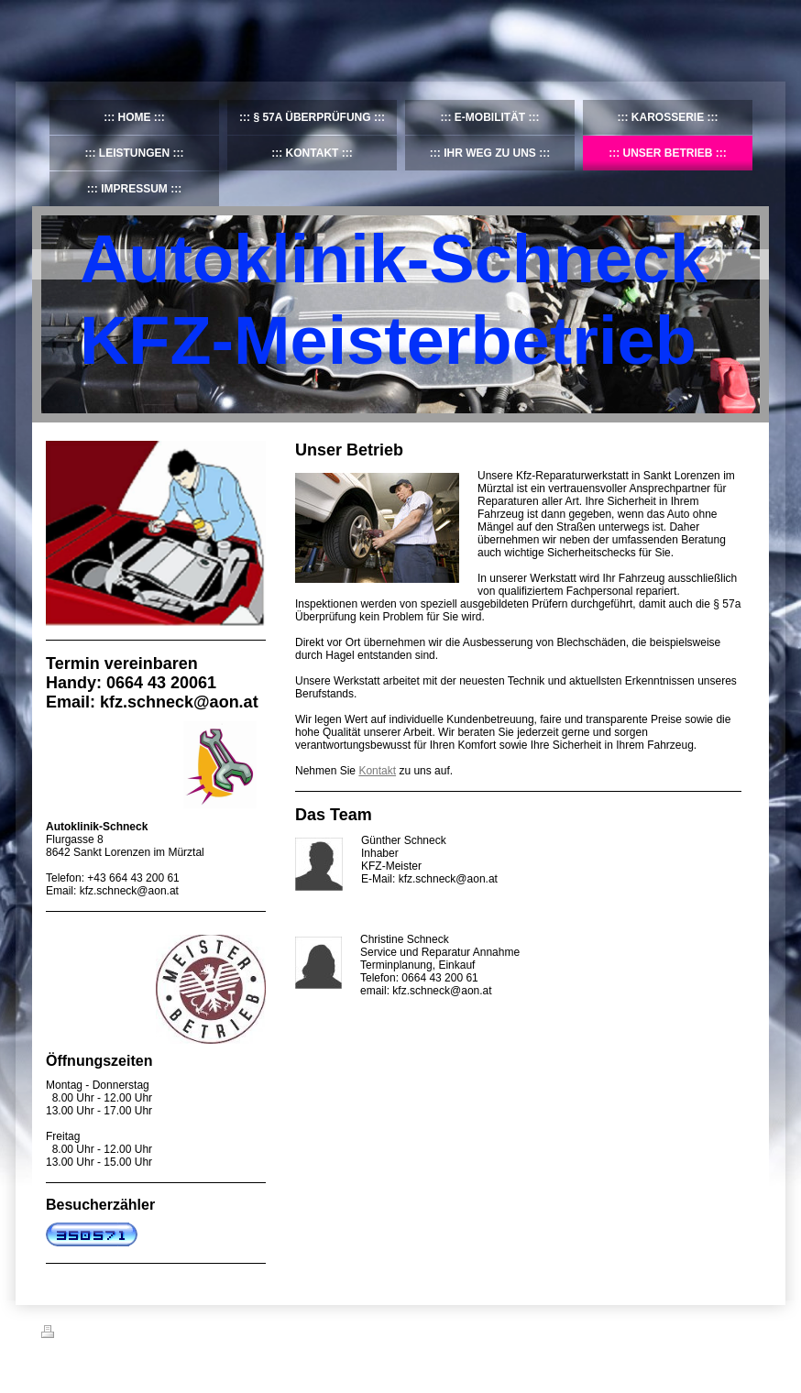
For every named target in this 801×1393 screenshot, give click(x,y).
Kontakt (377, 770)
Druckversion (81, 1334)
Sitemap (145, 1334)
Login (747, 1331)
